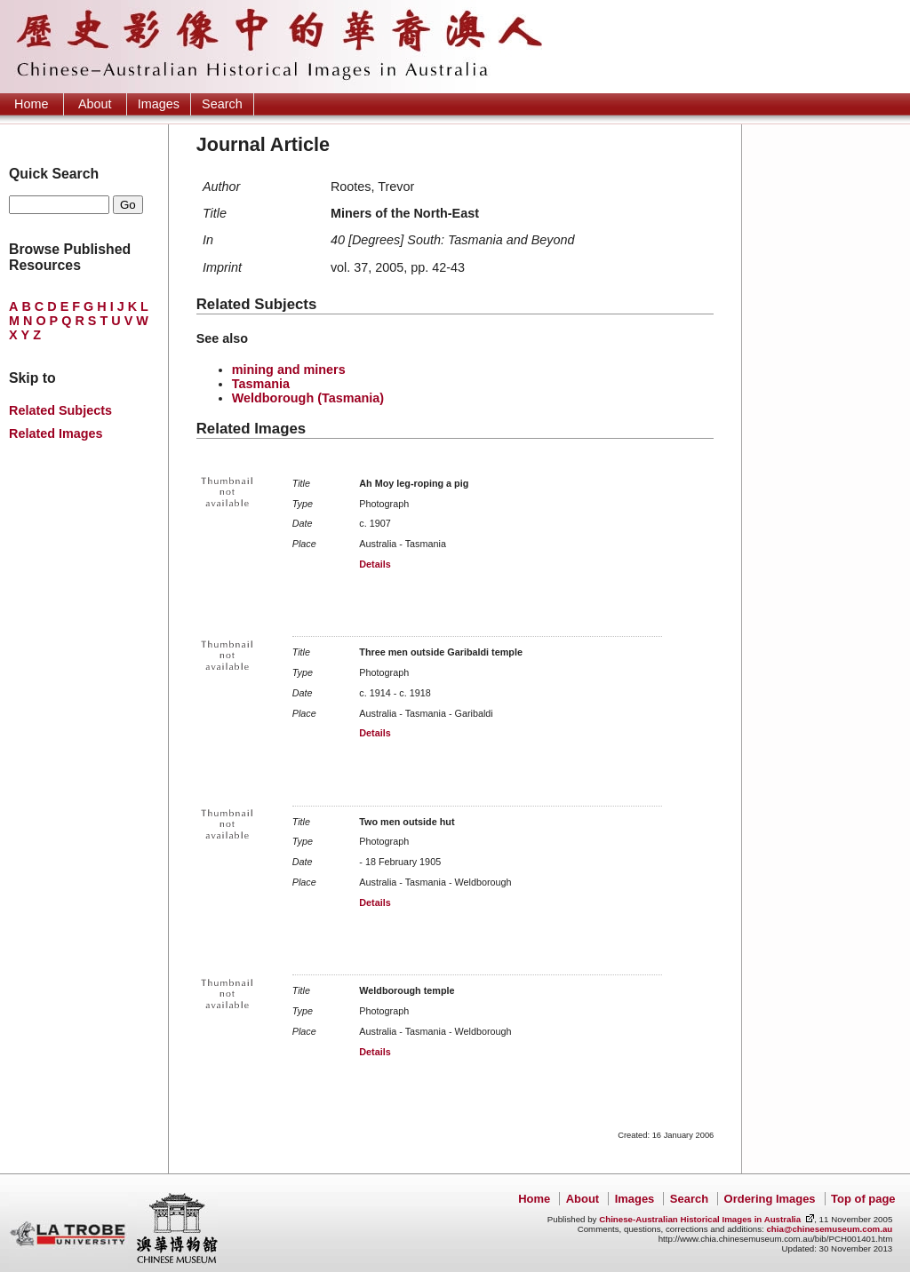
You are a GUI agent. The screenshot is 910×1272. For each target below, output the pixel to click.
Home (31, 104)
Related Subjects (60, 410)
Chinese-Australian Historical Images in (700, 1219)
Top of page (863, 1198)
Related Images (56, 433)
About (95, 104)
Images (159, 104)
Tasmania (261, 384)
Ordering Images (770, 1198)
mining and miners (289, 369)
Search (222, 104)
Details (374, 564)
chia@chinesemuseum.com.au (829, 1229)
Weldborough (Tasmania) (308, 398)
